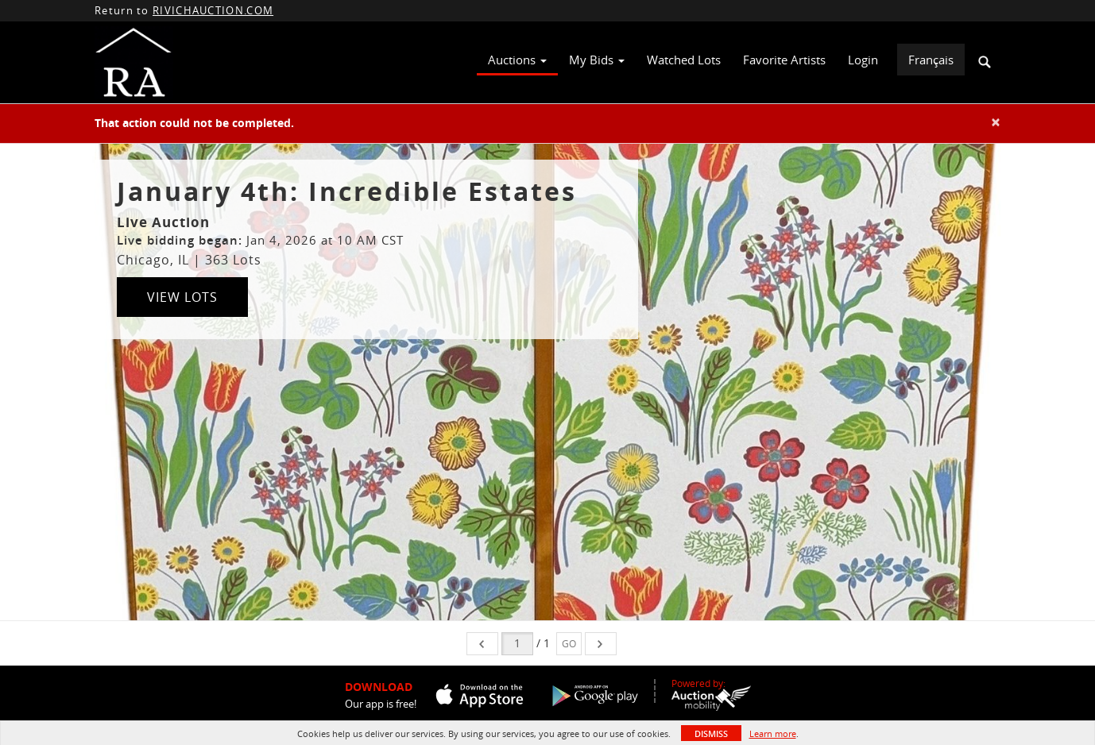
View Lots (182, 297)
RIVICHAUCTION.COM (213, 10)
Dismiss (711, 733)
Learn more (772, 733)
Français (931, 60)
